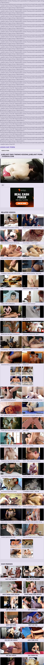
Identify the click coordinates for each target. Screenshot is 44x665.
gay (3, 185)
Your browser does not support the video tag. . (22, 171)
